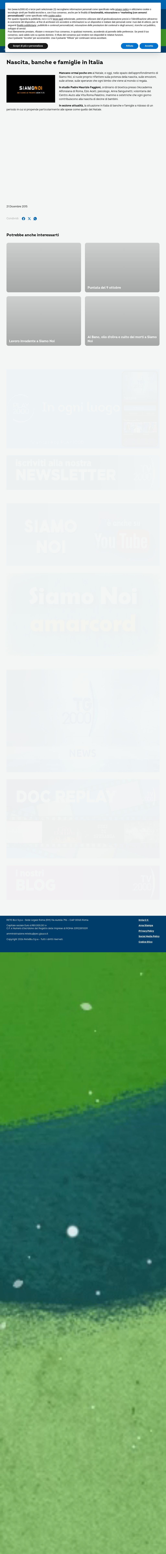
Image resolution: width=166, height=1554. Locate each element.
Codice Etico (145, 1543)
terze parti (58, 19)
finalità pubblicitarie (26, 25)
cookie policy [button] (54, 15)
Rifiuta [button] (129, 46)
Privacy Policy (146, 1532)
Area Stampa (146, 1527)
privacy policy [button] (122, 9)
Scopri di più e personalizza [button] (28, 46)
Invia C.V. (144, 1521)
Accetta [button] (149, 46)
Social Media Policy (149, 1538)
